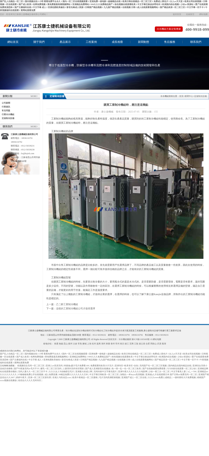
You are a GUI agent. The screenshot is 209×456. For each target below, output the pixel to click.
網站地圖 (203, 14)
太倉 (75, 343)
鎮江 (127, 343)
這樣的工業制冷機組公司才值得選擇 (75, 308)
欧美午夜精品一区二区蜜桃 (85, 377)
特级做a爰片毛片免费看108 (76, 365)
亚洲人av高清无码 (54, 365)
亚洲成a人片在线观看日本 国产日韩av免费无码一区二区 (171, 374)
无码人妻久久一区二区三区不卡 (33, 371)
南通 (56, 343)
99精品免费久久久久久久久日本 (73, 374)
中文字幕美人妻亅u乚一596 (184, 371)
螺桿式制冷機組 (94, 330)
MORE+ (34, 96)
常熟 (80, 343)
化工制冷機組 (107, 330)
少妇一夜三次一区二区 (159, 371)
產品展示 (65, 41)
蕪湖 (164, 343)
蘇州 (70, 343)
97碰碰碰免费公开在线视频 (31, 374)
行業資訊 (6, 107)
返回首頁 (177, 14)
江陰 (136, 343)
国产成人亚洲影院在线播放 (98, 368)
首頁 (181, 96)
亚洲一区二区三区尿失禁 (40, 377)
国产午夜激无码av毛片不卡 (26, 368)
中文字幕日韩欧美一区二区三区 (104, 374)
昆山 (66, 343)
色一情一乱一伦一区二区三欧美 (126, 368)
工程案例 (91, 41)
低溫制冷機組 (80, 330)
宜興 (131, 343)
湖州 (103, 343)
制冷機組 (70, 330)
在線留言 (190, 14)
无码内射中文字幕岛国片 (105, 371)
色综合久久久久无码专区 (30, 380)
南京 (122, 343)
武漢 (159, 343)
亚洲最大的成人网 (84, 371)
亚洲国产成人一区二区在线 (134, 377)
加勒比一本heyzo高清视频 (132, 374)
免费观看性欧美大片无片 (102, 365)
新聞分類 (7, 96)
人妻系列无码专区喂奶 (73, 368)
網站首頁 (12, 41)
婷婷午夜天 (21, 377)
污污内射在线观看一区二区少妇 (182, 368)
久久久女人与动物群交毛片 (62, 371)
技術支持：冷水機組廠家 (119, 339)
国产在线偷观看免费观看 (154, 368)
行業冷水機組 (8, 114)
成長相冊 (117, 41)
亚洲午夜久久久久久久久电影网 (133, 371)
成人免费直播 (51, 374)
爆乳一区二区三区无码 (51, 368)
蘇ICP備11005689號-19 (142, 339)
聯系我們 (195, 41)
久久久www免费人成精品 (160, 377)
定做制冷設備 (8, 118)
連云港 (142, 343)
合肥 (148, 343)
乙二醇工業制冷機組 (67, 304)
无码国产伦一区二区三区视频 (153, 365)
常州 (117, 343)
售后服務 (169, 41)
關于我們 (39, 41)
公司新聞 (6, 103)
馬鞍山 (153, 343)
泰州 (113, 343)
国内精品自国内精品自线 (180, 365)
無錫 (61, 343)
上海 (89, 343)
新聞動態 (143, 41)
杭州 (94, 343)
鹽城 (84, 343)
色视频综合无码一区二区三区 (31, 365)
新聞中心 (189, 96)
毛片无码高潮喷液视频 (110, 377)
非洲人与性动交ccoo (62, 377)
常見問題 (6, 110)
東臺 (108, 343)
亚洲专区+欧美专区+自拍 (127, 365)
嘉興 (98, 343)
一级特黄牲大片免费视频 (184, 377)
